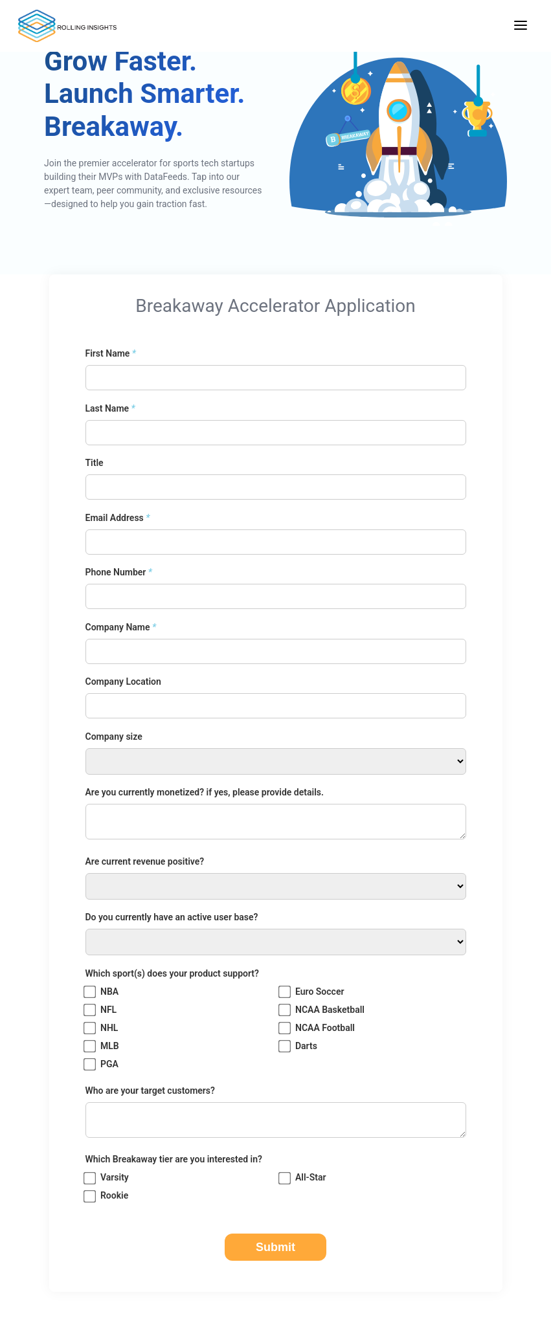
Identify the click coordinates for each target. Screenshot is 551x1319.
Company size (113, 736)
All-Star (303, 1178)
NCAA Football (317, 1028)
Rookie (107, 1196)
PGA (101, 1064)
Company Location (123, 681)
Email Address (117, 518)
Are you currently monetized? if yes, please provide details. (204, 792)
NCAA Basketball (322, 1010)
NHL (101, 1028)
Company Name (121, 627)
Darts (298, 1046)
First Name (110, 353)
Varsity (107, 1178)
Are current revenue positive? (145, 861)
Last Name (110, 408)
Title (94, 463)
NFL (101, 1010)
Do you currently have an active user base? (171, 917)
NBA (102, 992)
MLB (102, 1046)
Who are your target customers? (150, 1090)
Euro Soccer (312, 992)
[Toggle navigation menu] (520, 26)
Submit (275, 1247)
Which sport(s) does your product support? (172, 973)
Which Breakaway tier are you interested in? (173, 1159)
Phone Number (118, 572)
